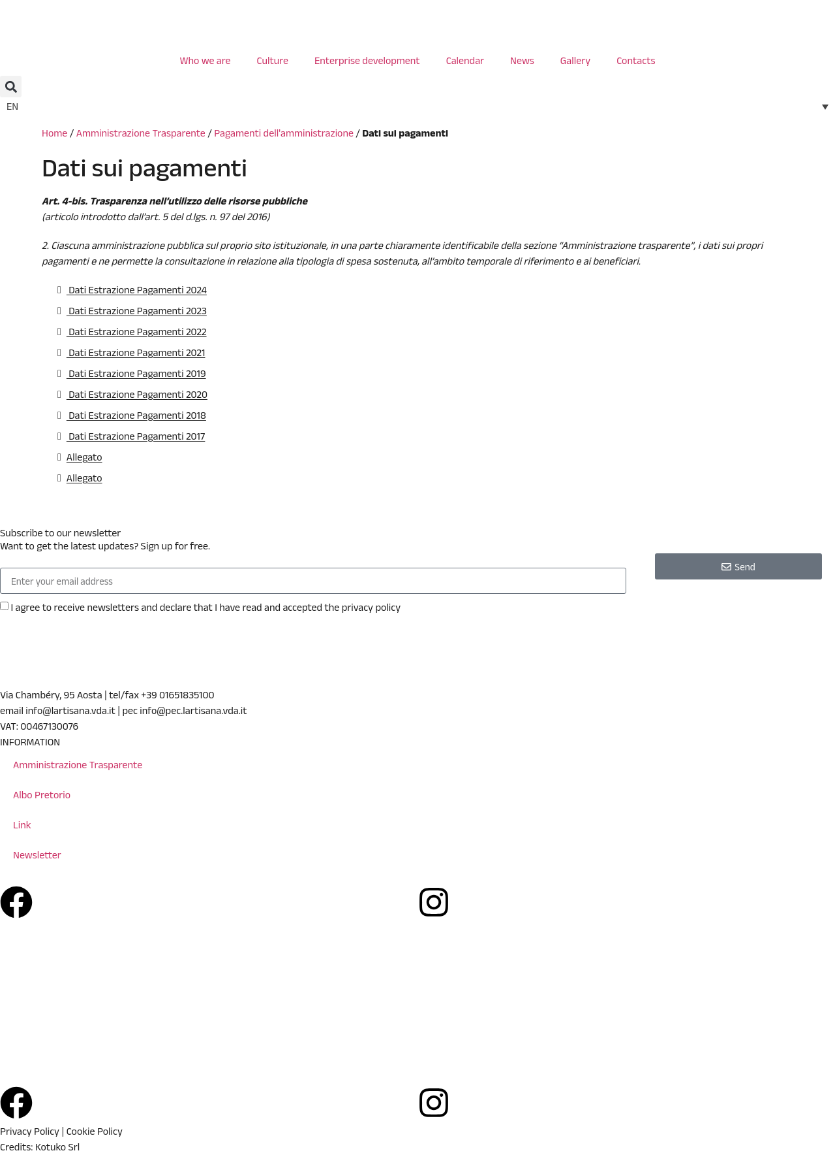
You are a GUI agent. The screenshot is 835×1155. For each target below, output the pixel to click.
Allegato (84, 457)
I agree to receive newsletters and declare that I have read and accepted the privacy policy (205, 607)
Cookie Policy (95, 1131)
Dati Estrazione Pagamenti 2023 (137, 310)
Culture (272, 60)
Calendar (465, 60)
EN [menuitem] (12, 106)
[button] (11, 86)
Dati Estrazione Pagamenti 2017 (136, 436)
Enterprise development (367, 60)
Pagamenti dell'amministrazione (284, 132)
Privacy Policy (29, 1131)
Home (54, 132)
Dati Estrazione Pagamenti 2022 (137, 331)
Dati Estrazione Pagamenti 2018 (136, 415)
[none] (417, 106)
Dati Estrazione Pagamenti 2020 (137, 394)
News (522, 60)
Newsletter (37, 854)
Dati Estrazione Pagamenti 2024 (137, 289)
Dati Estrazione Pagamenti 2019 (136, 373)
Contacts (635, 60)
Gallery (575, 60)
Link (22, 824)
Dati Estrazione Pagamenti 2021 (136, 352)
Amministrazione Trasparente (140, 132)
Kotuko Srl (57, 1146)
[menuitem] (417, 106)
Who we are (204, 60)
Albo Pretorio (41, 794)
